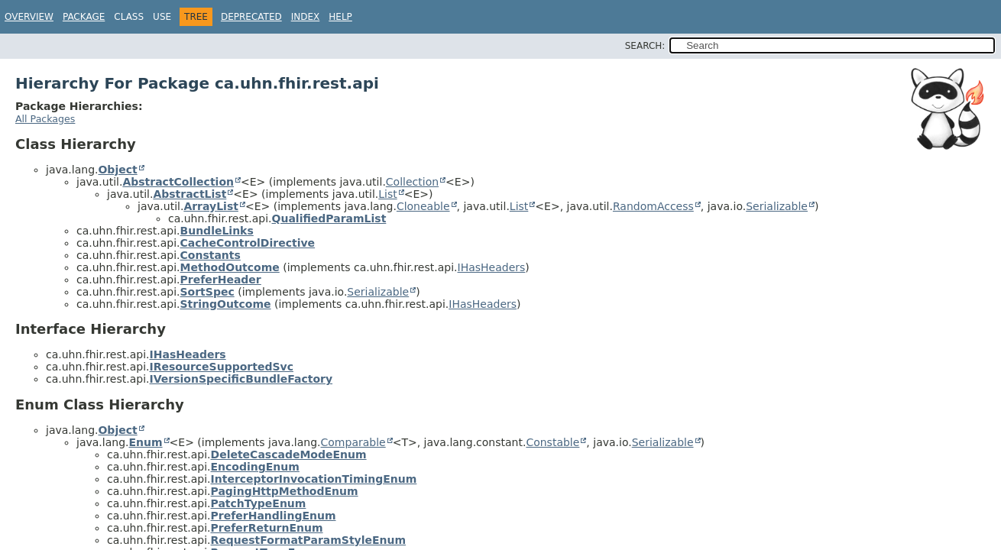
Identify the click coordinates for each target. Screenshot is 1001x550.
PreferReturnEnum (267, 528)
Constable (552, 442)
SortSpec (207, 292)
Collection (412, 182)
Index (305, 16)
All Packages (45, 119)
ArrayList (210, 206)
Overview (29, 16)
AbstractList (189, 194)
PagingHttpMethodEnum (284, 491)
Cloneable (423, 206)
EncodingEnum (255, 467)
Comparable (353, 442)
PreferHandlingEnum (273, 516)
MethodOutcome (230, 267)
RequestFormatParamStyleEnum (309, 540)
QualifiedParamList (329, 218)
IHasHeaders (492, 267)
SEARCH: (645, 45)
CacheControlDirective (248, 243)
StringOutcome (225, 304)
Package (84, 16)
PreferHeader (220, 279)
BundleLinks (217, 231)
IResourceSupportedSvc (221, 367)
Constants (210, 255)
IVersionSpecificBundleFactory (241, 379)
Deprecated (251, 16)
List (387, 194)
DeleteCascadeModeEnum (289, 454)
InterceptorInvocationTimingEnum (314, 479)
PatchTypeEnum (258, 503)
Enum (145, 442)
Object (117, 169)
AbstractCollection (178, 182)
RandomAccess (653, 206)
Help (340, 16)
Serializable (777, 206)
